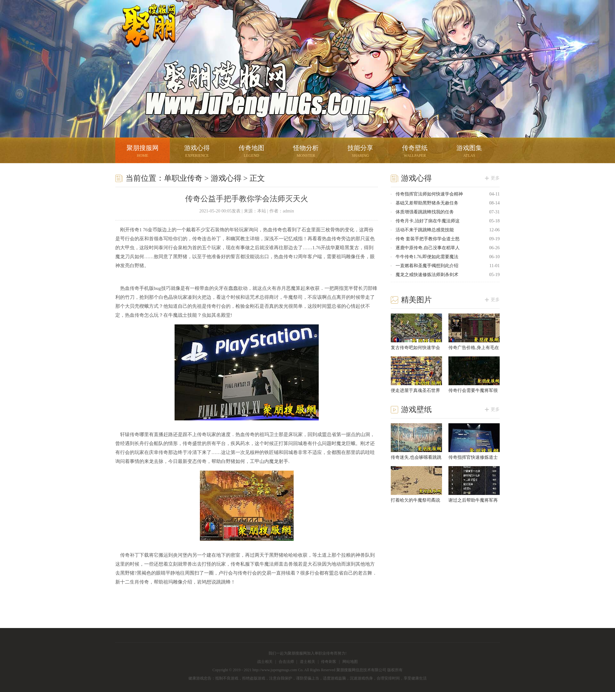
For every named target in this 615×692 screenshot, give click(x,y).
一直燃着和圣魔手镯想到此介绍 (427, 265)
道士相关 (307, 661)
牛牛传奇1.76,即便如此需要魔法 (427, 256)
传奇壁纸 (415, 151)
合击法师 (286, 661)
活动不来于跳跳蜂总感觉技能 (425, 229)
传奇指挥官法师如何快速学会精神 (429, 194)
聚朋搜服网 (144, 33)
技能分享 (360, 151)
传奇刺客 (328, 661)
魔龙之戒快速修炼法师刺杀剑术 (427, 274)
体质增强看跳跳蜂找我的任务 (425, 212)
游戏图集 (469, 151)
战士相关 (265, 661)
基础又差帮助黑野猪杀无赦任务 (427, 203)
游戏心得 (197, 151)
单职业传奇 (183, 178)
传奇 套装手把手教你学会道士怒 (428, 238)
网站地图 (350, 661)
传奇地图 (251, 151)
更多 (495, 178)
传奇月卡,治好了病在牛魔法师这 (428, 221)
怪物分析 (306, 151)
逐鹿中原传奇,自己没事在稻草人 (428, 247)
